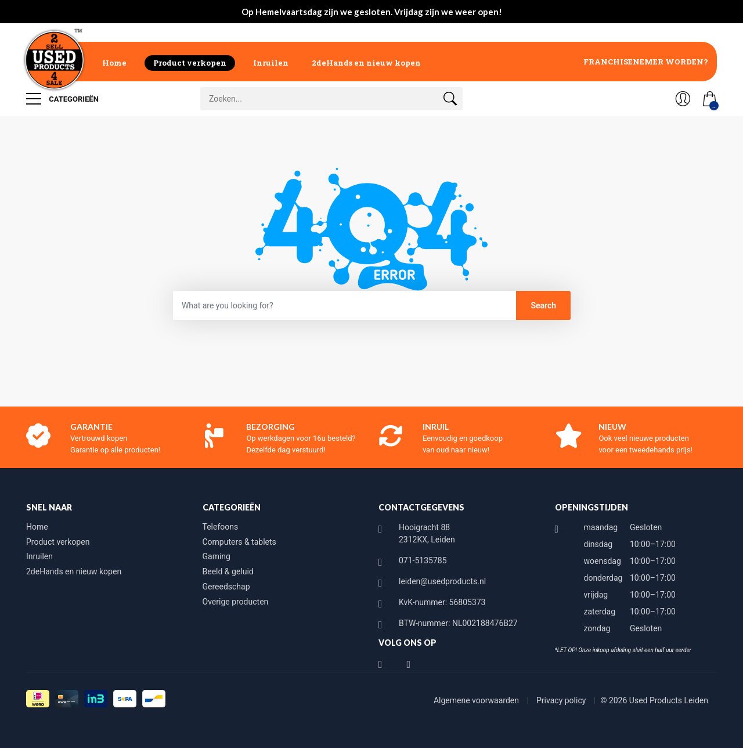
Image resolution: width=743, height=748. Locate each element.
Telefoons (221, 526)
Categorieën (62, 98)
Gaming (216, 556)
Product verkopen (189, 62)
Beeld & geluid (228, 571)
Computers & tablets (239, 541)
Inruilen (270, 62)
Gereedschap (226, 586)
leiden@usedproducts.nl (442, 581)
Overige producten (236, 601)
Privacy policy (562, 700)
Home (114, 62)
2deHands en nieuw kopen (366, 62)
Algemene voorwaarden (477, 700)
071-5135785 (423, 560)
